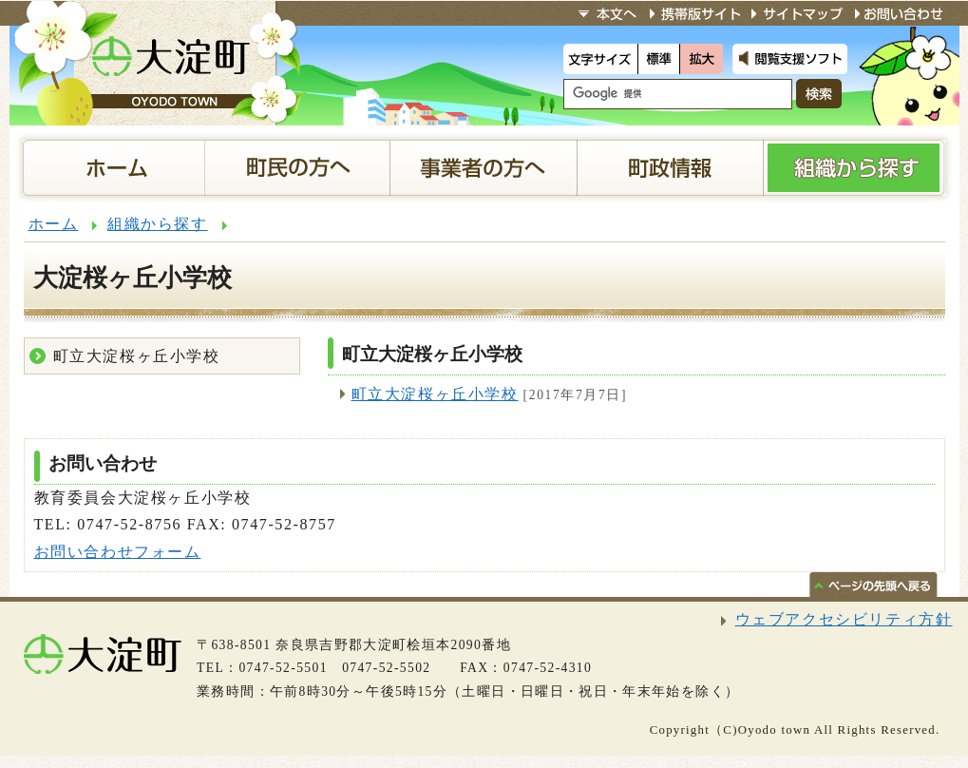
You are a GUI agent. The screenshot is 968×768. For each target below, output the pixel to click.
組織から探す (157, 224)
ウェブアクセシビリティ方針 (844, 619)
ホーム (53, 224)
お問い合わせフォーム (117, 552)
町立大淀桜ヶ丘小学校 (435, 394)
